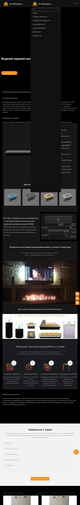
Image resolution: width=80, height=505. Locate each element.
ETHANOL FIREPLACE (42, 492)
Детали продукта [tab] (40, 86)
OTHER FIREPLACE (71, 492)
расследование (9, 73)
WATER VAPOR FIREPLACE (57, 492)
